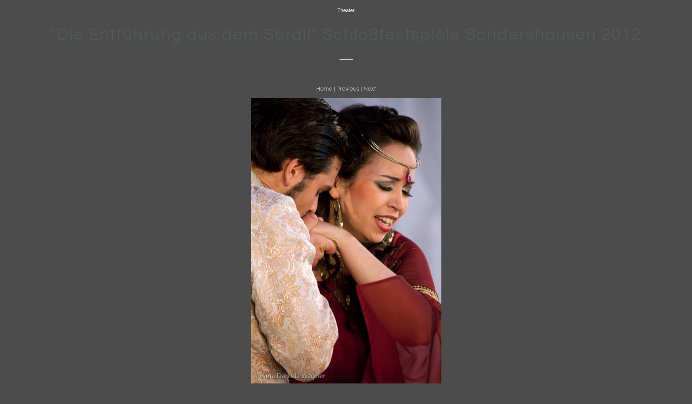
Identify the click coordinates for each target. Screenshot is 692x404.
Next (369, 89)
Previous (347, 89)
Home (324, 89)
